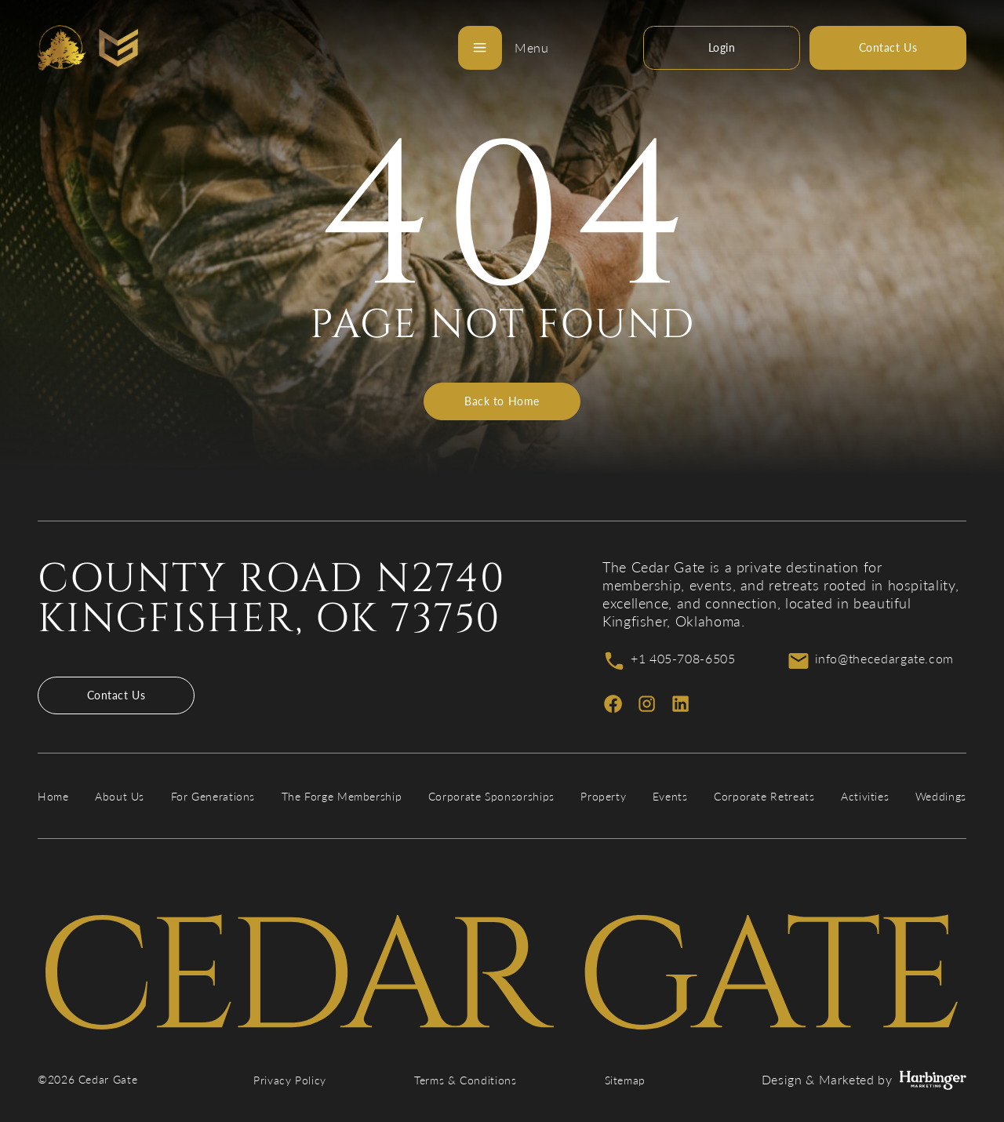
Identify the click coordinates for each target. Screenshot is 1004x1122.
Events (670, 796)
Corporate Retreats (764, 796)
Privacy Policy (289, 1080)
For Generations (213, 796)
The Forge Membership (342, 796)
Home (53, 796)
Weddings (940, 796)
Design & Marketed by (864, 1080)
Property (603, 796)
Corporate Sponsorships (491, 796)
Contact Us (116, 695)
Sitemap (625, 1080)
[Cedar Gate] (88, 48)
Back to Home (502, 401)
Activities (865, 796)
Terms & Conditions (465, 1080)
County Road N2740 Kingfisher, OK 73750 (272, 599)
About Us (119, 796)
